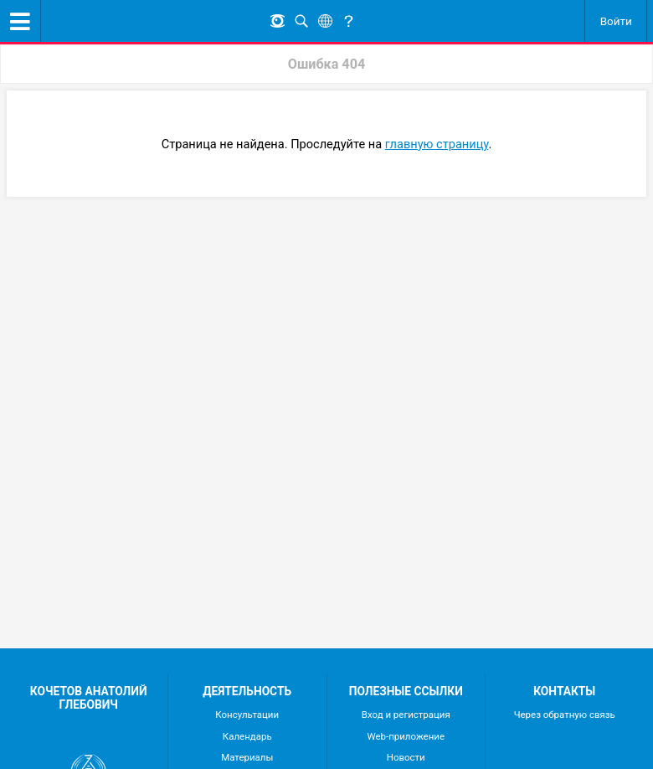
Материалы (247, 757)
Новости (406, 757)
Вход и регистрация (406, 714)
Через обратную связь (564, 714)
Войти (616, 21)
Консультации (247, 714)
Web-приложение (406, 736)
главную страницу (437, 144)
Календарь (247, 736)
